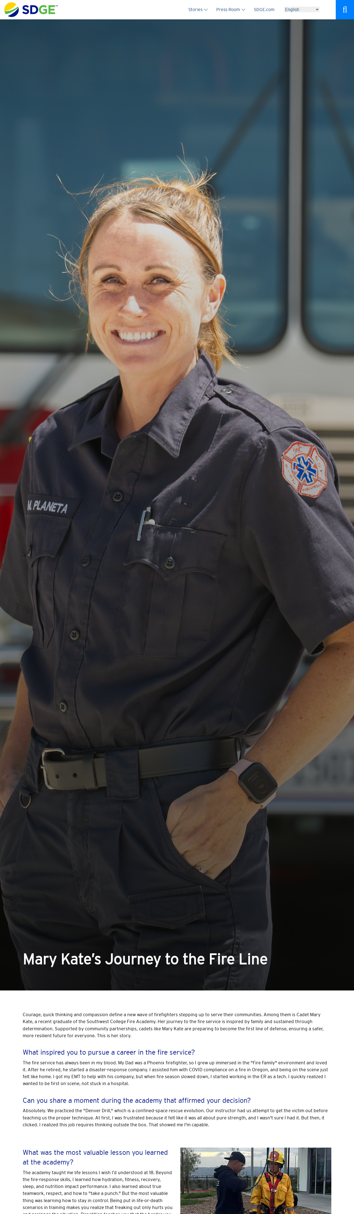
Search (345, 9)
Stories (195, 9)
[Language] (301, 9)
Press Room (228, 9)
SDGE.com (264, 9)
